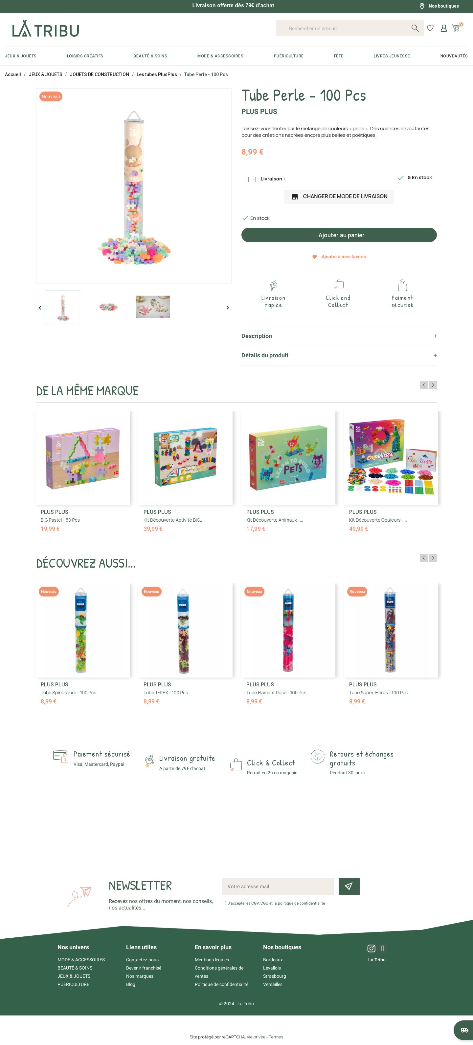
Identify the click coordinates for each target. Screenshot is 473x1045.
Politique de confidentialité (221, 984)
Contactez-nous (142, 959)
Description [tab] (256, 335)
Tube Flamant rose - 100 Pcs (276, 692)
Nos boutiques (439, 6)
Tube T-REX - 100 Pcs (166, 692)
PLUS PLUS (259, 111)
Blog (130, 984)
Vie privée (256, 1037)
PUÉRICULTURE (73, 984)
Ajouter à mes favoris (339, 257)
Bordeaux (273, 959)
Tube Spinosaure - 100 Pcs (68, 692)
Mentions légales (212, 959)
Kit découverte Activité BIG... (173, 520)
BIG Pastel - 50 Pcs (60, 520)
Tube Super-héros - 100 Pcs (378, 692)
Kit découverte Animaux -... (274, 520)
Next (433, 385)
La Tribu (377, 959)
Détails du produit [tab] (264, 355)
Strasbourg (274, 976)
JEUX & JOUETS (73, 976)
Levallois (272, 968)
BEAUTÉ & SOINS (74, 968)
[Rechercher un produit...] (350, 28)
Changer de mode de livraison (339, 197)
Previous (424, 385)
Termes (276, 1037)
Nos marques (139, 976)
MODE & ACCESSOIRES (81, 959)
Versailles (272, 984)
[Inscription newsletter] (349, 886)
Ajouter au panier (341, 235)
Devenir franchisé (143, 968)
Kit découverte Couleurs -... (378, 520)
